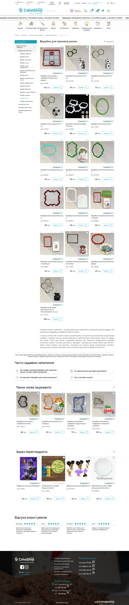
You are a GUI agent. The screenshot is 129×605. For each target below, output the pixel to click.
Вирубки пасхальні (25, 60)
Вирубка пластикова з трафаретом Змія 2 (25, 422)
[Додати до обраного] (61, 47)
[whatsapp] (93, 561)
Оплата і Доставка (66, 3)
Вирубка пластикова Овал (101, 124)
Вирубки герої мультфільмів (24, 66)
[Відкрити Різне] (108, 25)
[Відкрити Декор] (53, 26)
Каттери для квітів (23, 104)
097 (60, 594)
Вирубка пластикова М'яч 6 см (51, 125)
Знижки (90, 3)
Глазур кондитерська (62, 558)
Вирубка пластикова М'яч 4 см (101, 77)
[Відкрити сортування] (109, 41)
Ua (112, 3)
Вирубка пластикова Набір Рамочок (76, 125)
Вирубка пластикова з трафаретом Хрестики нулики (49, 78)
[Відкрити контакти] (85, 11)
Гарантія (84, 3)
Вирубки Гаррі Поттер (26, 101)
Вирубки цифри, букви (26, 83)
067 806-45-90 (41, 3)
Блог (108, 3)
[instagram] (27, 567)
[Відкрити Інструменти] (64, 26)
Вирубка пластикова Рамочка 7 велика (102, 217)
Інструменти (25, 35)
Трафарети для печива (24, 107)
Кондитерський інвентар (63, 561)
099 (85, 566)
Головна (17, 35)
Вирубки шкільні (25, 95)
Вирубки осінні (24, 63)
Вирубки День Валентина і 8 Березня (27, 71)
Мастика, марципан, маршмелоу (61, 568)
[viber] (93, 569)
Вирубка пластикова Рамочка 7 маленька (52, 263)
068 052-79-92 (20, 3)
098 (85, 570)
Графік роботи (52, 3)
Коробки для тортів (61, 564)
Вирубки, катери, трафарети (39, 35)
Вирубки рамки (24, 98)
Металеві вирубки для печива (24, 111)
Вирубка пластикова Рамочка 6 (77, 217)
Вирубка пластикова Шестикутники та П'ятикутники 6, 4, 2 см (49, 309)
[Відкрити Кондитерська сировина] (86, 26)
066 (85, 574)
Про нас (60, 3)
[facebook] (22, 567)
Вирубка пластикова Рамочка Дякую (102, 263)
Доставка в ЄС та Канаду (97, 3)
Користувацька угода (62, 602)
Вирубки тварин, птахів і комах (27, 79)
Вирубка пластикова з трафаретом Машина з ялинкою (101, 423)
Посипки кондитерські (62, 571)
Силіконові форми (61, 574)
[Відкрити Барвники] (75, 26)
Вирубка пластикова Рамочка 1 (52, 171)
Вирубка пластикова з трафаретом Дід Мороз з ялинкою (76, 423)
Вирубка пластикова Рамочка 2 (77, 171)
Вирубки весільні (25, 86)
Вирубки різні (24, 75)
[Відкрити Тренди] (20, 25)
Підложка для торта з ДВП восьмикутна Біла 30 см (102, 487)
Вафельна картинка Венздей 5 (28, 486)
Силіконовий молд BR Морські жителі (50, 487)
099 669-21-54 (30, 3)
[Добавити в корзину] (57, 87)
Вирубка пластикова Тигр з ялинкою (52, 422)
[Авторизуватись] (108, 11)
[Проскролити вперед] (114, 387)
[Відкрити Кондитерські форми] (42, 26)
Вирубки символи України (27, 92)
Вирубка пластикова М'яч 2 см (76, 77)
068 (85, 563)
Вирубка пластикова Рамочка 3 (102, 171)
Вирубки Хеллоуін (25, 89)
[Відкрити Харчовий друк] (31, 26)
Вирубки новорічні (25, 53)
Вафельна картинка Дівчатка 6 (78, 486)
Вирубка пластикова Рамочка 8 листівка (77, 263)
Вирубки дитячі (24, 56)
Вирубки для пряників (55, 35)
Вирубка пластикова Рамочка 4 (52, 217)
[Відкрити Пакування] (97, 26)
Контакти (77, 3)
